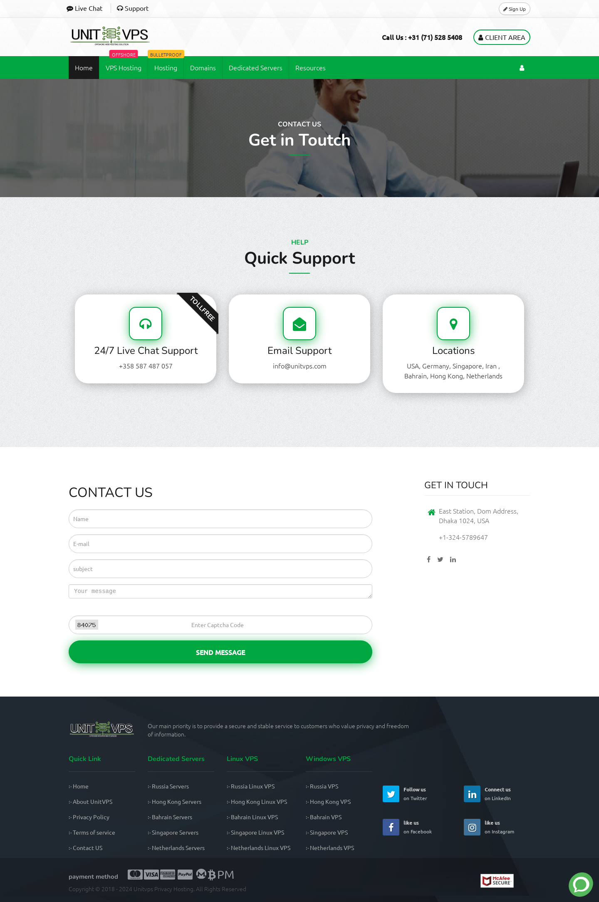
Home (84, 67)
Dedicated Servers (255, 67)
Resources (310, 67)
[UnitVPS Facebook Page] (391, 826)
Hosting (165, 64)
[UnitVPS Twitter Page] (391, 793)
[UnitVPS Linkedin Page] (472, 793)
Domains (203, 67)
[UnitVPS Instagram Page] (472, 826)
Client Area (501, 36)
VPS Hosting (123, 64)
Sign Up (514, 8)
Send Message (220, 651)
